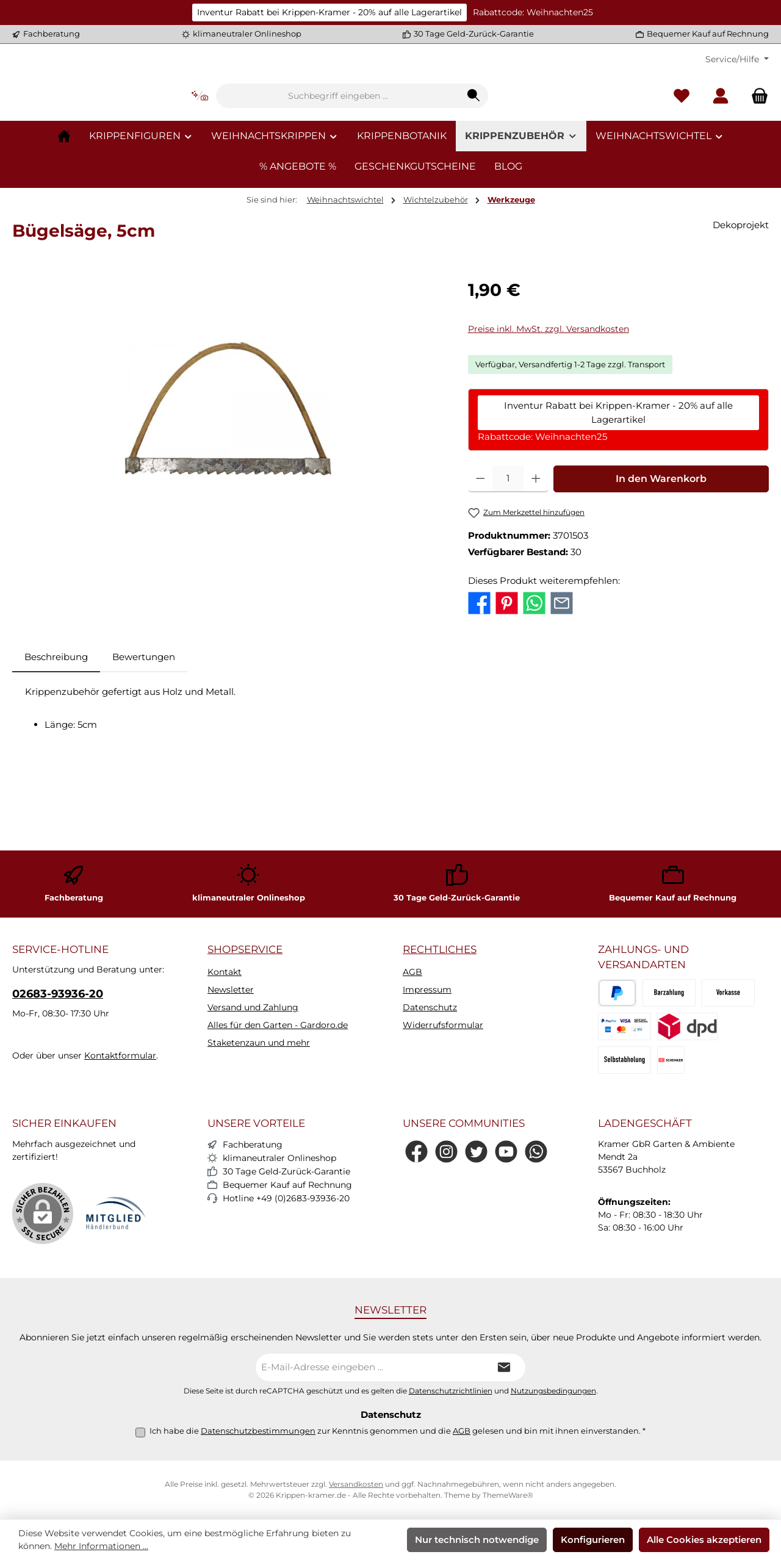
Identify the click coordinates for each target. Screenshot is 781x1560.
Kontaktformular (120, 1055)
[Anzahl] (508, 552)
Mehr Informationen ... (101, 1545)
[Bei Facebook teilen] (479, 676)
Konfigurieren (593, 1539)
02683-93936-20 (57, 994)
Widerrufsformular (443, 1024)
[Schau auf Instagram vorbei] (446, 1151)
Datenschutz (430, 1007)
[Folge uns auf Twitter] (476, 1151)
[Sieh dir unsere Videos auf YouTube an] (506, 1151)
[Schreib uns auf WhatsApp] (536, 1151)
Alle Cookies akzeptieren (704, 1539)
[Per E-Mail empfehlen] (561, 676)
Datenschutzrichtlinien (450, 1391)
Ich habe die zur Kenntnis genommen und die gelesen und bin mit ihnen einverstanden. (397, 1431)
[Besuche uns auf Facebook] (416, 1151)
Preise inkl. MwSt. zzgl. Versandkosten (548, 402)
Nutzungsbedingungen (553, 1391)
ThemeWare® (508, 1495)
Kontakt (224, 971)
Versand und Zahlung (252, 1007)
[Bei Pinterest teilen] (506, 676)
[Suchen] (550, 133)
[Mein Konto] (720, 133)
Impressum (427, 989)
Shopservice (245, 949)
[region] (228, 482)
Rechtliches (440, 949)
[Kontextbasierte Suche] (275, 133)
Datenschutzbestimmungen (258, 1431)
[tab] (56, 731)
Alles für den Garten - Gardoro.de (277, 1024)
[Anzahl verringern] (480, 552)
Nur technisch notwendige (477, 1539)
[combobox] (414, 133)
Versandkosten (356, 1484)
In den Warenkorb (661, 552)
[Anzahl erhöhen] (536, 552)
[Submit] (504, 1367)
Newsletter (230, 989)
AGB (412, 971)
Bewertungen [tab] (143, 730)
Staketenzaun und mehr (258, 1042)
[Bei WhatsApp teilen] (534, 676)
